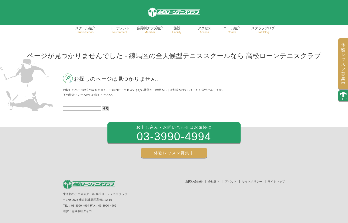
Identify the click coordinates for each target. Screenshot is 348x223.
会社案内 (213, 181)
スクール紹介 (85, 30)
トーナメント (119, 30)
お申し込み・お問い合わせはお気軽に (174, 134)
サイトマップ (276, 181)
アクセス (204, 30)
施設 (177, 30)
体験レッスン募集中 (174, 153)
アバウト (231, 181)
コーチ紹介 (232, 30)
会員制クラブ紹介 (149, 30)
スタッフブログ (262, 30)
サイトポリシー (252, 181)
